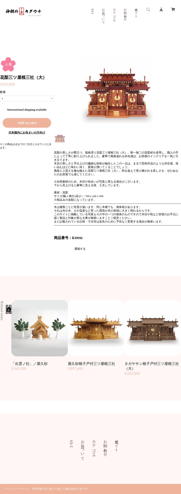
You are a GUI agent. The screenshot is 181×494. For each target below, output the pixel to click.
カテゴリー (114, 12)
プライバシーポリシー (17, 488)
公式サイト (136, 11)
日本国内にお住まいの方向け (26, 133)
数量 (3, 92)
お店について (103, 14)
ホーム (92, 9)
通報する (80, 249)
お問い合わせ (125, 12)
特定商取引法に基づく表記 (46, 488)
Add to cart (27, 122)
